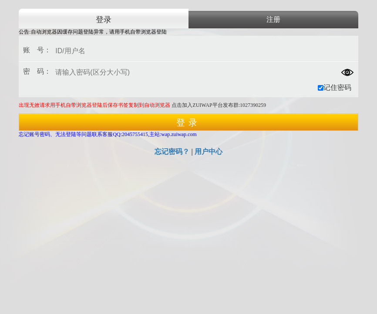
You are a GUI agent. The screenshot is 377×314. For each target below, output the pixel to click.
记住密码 (334, 87)
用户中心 (208, 151)
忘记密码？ (172, 151)
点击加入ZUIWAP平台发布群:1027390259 (219, 105)
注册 (273, 19)
